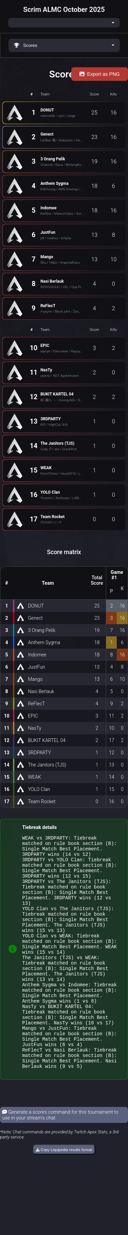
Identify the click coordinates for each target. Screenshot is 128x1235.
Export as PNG (100, 74)
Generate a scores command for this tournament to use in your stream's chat (60, 1159)
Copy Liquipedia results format (64, 1194)
